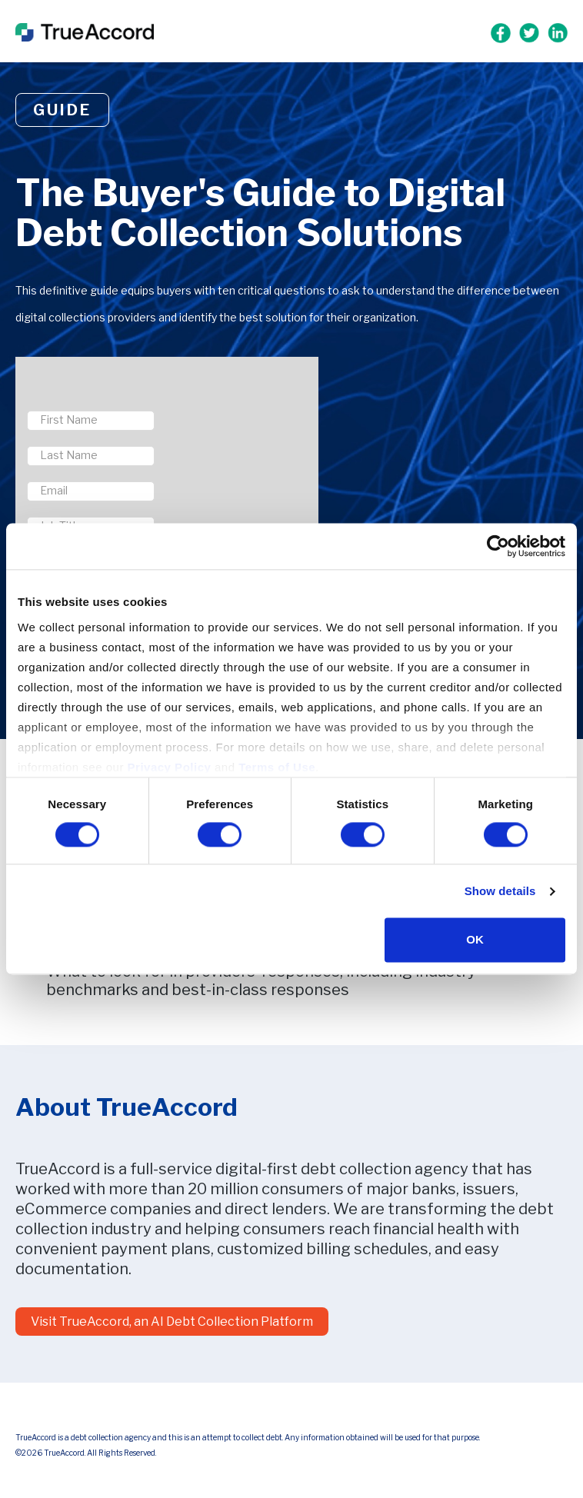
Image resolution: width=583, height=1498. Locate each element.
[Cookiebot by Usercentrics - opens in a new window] (498, 546)
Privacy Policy (170, 767)
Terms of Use (276, 767)
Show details (500, 890)
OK (475, 940)
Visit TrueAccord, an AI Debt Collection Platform (172, 1321)
